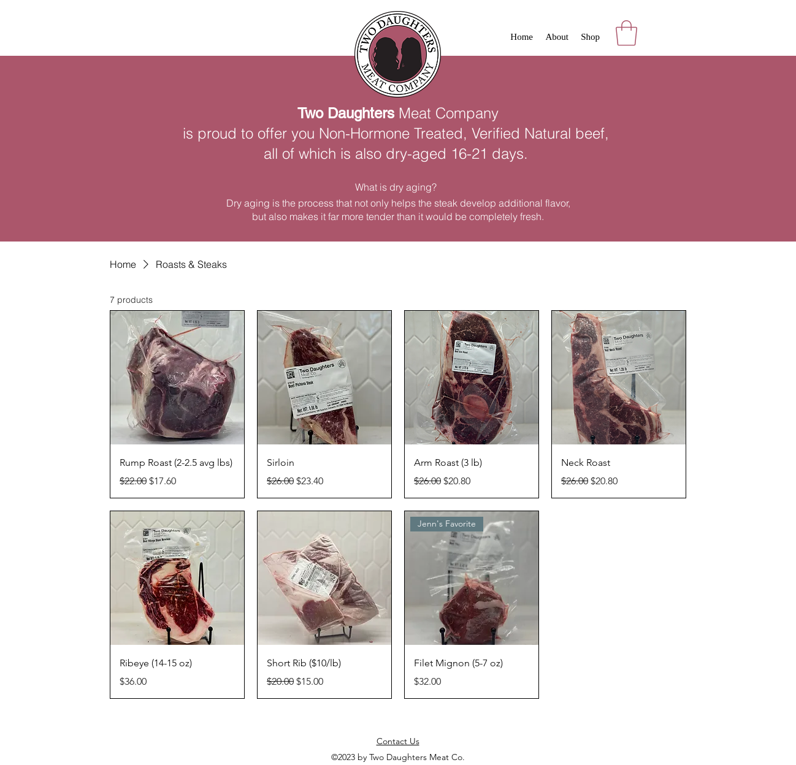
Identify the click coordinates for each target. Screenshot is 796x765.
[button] (626, 33)
